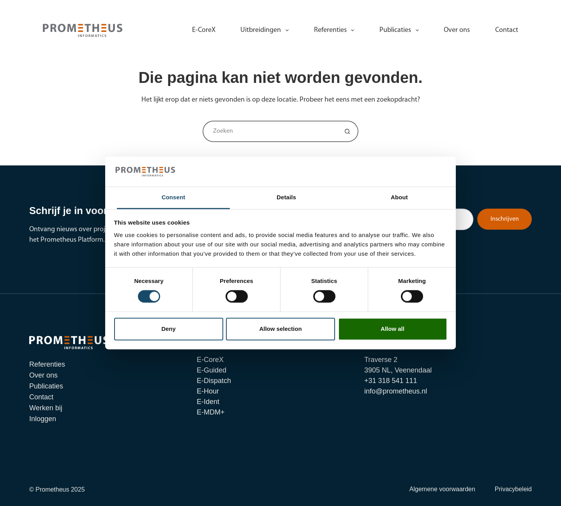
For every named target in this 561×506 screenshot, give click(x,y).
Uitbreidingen (266, 30)
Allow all (392, 328)
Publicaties (400, 30)
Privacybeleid (513, 489)
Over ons (457, 30)
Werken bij (471, 7)
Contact (506, 30)
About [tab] (399, 197)
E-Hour (208, 391)
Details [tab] (286, 197)
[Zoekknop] (347, 131)
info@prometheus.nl (423, 7)
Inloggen (505, 7)
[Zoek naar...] (270, 131)
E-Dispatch (214, 381)
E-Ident (208, 402)
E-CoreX (203, 30)
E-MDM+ (211, 412)
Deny (168, 328)
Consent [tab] (173, 197)
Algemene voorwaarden (442, 489)
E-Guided (211, 370)
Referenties (336, 30)
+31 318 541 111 (367, 7)
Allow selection (280, 328)
